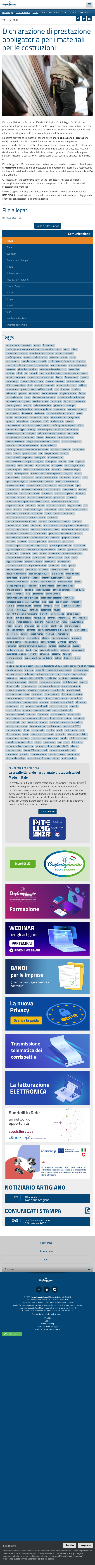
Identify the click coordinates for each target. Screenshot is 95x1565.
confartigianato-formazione (61, 361)
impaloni (29, 545)
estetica (64, 453)
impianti (73, 706)
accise (58, 353)
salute (56, 529)
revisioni (55, 537)
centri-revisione (49, 393)
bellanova (29, 674)
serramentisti (50, 485)
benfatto (31, 629)
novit (59, 730)
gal (8, 481)
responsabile (38, 730)
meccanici (30, 505)
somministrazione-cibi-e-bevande (22, 597)
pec (85, 505)
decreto (22, 365)
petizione (11, 541)
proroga (61, 433)
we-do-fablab (42, 465)
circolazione (25, 493)
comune (72, 642)
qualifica (44, 702)
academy (56, 654)
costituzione (64, 645)
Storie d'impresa (15, 286)
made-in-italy (72, 573)
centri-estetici (13, 425)
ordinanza (29, 625)
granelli (24, 389)
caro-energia (54, 521)
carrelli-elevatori (14, 669)
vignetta (80, 461)
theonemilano (56, 718)
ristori (9, 625)
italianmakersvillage (16, 758)
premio (10, 662)
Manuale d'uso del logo (48, 1326)
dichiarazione (78, 649)
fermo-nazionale (14, 657)
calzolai (70, 413)
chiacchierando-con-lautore (19, 742)
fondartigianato (14, 405)
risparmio (80, 493)
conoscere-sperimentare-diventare (23, 601)
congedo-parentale (61, 589)
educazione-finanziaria (71, 533)
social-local (42, 706)
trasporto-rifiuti (14, 730)
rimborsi (35, 738)
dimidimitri (12, 429)
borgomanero (51, 453)
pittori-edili (54, 565)
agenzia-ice (42, 545)
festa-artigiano (14, 702)
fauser (57, 609)
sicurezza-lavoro (48, 445)
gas (40, 509)
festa (64, 621)
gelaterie (24, 754)
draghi (64, 738)
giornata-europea (15, 698)
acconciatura (33, 637)
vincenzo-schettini (15, 629)
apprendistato (13, 718)
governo (10, 421)
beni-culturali (13, 722)
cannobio (32, 722)
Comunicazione (23, 12)
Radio (10, 266)
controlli (51, 617)
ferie (76, 433)
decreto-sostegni (72, 469)
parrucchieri (78, 449)
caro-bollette (58, 690)
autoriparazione (37, 353)
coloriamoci (12, 678)
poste (71, 565)
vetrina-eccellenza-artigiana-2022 (52, 746)
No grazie (86, 1545)
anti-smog (37, 694)
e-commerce (20, 417)
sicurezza (11, 369)
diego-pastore (66, 525)
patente (29, 706)
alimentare (36, 525)
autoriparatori (13, 413)
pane (9, 509)
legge (22, 429)
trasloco (67, 657)
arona (24, 726)
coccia (9, 473)
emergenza (51, 461)
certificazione (54, 726)
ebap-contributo (38, 754)
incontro (10, 445)
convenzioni (35, 417)
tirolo (74, 557)
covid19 (33, 654)
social (45, 625)
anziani (36, 577)
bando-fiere (76, 698)
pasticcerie (68, 541)
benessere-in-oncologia (44, 397)
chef (64, 565)
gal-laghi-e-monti (15, 649)
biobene (49, 381)
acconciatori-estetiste (51, 597)
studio (41, 505)
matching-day (52, 621)
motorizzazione (69, 758)
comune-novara (71, 373)
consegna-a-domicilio (49, 686)
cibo (76, 501)
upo (56, 389)
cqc (52, 365)
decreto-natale (13, 734)
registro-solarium (15, 505)
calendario (37, 513)
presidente (38, 593)
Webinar (11, 254)
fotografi (50, 385)
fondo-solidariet (24, 621)
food (45, 750)
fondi (26, 730)
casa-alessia (25, 533)
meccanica (11, 513)
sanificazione (39, 557)
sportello (29, 589)
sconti (53, 625)
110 (8, 385)
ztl (38, 625)
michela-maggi (81, 669)
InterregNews (14, 273)
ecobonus (39, 413)
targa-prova (54, 541)
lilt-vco (34, 581)
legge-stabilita (57, 613)
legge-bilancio (74, 505)
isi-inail (48, 698)
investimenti (63, 385)
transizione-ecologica (72, 694)
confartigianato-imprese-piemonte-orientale (27, 449)
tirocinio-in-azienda (16, 690)
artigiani (31, 433)
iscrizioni (39, 621)
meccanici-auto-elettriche (34, 718)
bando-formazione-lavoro (59, 669)
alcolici (38, 742)
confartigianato (14, 357)
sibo (51, 601)
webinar (27, 357)
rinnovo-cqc (81, 525)
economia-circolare (31, 425)
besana (82, 489)
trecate (33, 517)
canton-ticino (13, 477)
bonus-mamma (52, 694)
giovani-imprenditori (27, 369)
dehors (18, 625)
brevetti (44, 613)
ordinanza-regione (45, 674)
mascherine (12, 389)
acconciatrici (12, 553)
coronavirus (12, 353)
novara (24, 381)
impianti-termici (14, 437)
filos (57, 605)
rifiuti (19, 373)
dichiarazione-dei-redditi (39, 497)
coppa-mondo (37, 633)
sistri (66, 742)
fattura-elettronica (40, 469)
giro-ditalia (79, 718)
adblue (58, 657)
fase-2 (40, 437)
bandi (28, 649)
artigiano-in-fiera (68, 393)
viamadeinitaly (30, 702)
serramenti (34, 393)
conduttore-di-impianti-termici (41, 549)
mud (50, 389)
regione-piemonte (45, 377)
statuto (21, 497)
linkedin (61, 549)
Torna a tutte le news (47, 226)
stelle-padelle (21, 473)
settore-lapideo (48, 581)
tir (26, 373)
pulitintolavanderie (42, 405)
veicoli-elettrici (66, 485)
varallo (17, 453)
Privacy (47, 1317)
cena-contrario (13, 710)
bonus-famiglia (48, 642)
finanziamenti (71, 377)
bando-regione (45, 429)
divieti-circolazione (15, 441)
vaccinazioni (63, 561)
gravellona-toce (65, 581)
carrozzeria (12, 754)
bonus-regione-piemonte (31, 678)
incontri (67, 401)
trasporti (69, 353)
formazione (48, 345)
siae (32, 389)
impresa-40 (62, 633)
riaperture (24, 577)
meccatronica (13, 361)
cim (23, 722)
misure (42, 521)
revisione (61, 365)
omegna (48, 605)
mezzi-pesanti (50, 525)
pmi (67, 465)
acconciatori (48, 349)
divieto (76, 537)
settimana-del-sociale (50, 369)
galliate (70, 493)
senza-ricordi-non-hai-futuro (38, 657)
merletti (39, 385)
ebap (74, 349)
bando (30, 377)
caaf (69, 577)
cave (58, 481)
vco (67, 509)
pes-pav (49, 481)
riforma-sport (73, 690)
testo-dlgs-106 (11, 217)
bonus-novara (61, 698)
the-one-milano (72, 625)
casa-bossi (12, 493)
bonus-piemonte (14, 397)
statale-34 (47, 493)
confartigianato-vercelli (17, 581)
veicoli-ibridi (79, 545)
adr (40, 453)
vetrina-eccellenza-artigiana (20, 461)
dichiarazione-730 (39, 537)
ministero (68, 597)
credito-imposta (40, 401)
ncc (59, 742)
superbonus (59, 409)
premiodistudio (79, 509)
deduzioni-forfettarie (16, 573)
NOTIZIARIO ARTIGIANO (35, 1187)
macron (10, 621)
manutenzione (31, 642)
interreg (31, 429)
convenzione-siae (65, 585)
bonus (84, 373)
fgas (78, 485)
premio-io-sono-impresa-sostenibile (23, 501)
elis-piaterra (57, 573)
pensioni (24, 738)
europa (76, 645)
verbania (50, 633)
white (42, 517)
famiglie (10, 605)
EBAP (10, 312)
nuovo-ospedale (14, 746)
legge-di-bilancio (14, 561)
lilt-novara (80, 702)
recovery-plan (36, 481)
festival (10, 529)
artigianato (74, 417)
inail (30, 385)
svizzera (54, 449)
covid (66, 349)
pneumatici (59, 405)
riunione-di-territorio (61, 501)
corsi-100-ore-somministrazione (22, 613)
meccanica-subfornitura (39, 758)
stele (25, 525)
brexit (46, 425)
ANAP (10, 305)
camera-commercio (77, 409)
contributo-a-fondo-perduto (19, 457)
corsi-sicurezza (43, 589)
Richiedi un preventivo (12, 1334)
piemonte (25, 553)
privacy (24, 353)
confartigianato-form (63, 513)
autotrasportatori (54, 473)
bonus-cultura (79, 674)
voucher (75, 389)
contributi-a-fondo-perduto (19, 409)
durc (20, 465)
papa (26, 694)
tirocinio (61, 505)
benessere (27, 413)
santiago (34, 609)
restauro (60, 381)
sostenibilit (46, 609)
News (35, 12)
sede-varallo (71, 730)
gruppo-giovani (58, 714)
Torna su (47, 1269)
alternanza (43, 714)
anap (59, 349)
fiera (41, 381)
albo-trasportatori (15, 569)
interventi (76, 637)
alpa (71, 461)
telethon (67, 654)
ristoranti (30, 698)
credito (56, 441)
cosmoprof (44, 690)
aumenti (51, 505)
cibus (9, 593)
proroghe (53, 533)
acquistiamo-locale (37, 565)
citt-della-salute (23, 617)
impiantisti (12, 533)
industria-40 (64, 617)
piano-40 (40, 669)
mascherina (12, 738)
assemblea (74, 369)
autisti (9, 377)
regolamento (77, 465)
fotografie (76, 601)
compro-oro (27, 477)
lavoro (59, 377)
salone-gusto (74, 714)
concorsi (22, 541)
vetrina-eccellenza (59, 569)
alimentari (11, 393)
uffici (80, 425)
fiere (35, 553)
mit (74, 617)
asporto (26, 710)
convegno (44, 654)
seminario (56, 469)
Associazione (46, 1251)
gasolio (22, 393)
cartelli (84, 549)
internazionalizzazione (27, 445)
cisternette (73, 734)
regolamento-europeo (50, 682)
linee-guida (79, 589)
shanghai (18, 593)
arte (67, 557)
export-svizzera (47, 585)
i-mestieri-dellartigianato (18, 557)
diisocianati (36, 421)
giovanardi (41, 541)
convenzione (19, 385)
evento (67, 521)
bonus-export (62, 601)
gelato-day (51, 678)
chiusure (53, 754)
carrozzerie (56, 401)
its (60, 625)
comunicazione (13, 525)
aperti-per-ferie (53, 373)
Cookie (47, 1320)
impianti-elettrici (14, 589)
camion (62, 461)
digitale (68, 473)
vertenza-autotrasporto (17, 537)
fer (35, 649)
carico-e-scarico (14, 642)
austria (39, 561)
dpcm (33, 381)
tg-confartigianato (15, 549)
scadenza (59, 493)
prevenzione (81, 629)
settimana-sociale (75, 381)
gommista (60, 734)
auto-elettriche (13, 401)
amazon (43, 722)
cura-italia (52, 517)
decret (56, 758)
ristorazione (50, 509)
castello (84, 377)
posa (25, 734)
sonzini (83, 682)
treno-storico (51, 477)
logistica (81, 361)
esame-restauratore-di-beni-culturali (55, 629)
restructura (65, 477)
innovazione (12, 706)
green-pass (43, 365)
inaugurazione (76, 621)
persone (77, 521)
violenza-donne (58, 417)
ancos (64, 357)
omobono (32, 690)
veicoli (46, 501)
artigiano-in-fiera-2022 (62, 702)
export (31, 365)
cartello (24, 633)
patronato (20, 377)
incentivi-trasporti (42, 710)
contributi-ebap (70, 682)
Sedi (46, 1259)
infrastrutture (37, 473)
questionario (76, 678)
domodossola (13, 686)
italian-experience (43, 409)
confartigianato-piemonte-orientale (23, 349)
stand (38, 477)
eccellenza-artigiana (71, 441)
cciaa (31, 541)
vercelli (42, 361)
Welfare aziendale (16, 318)
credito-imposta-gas (16, 585)
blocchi (10, 617)
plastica (74, 746)
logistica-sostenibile (71, 605)
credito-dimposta (14, 545)
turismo (83, 617)
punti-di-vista (29, 453)
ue (22, 706)
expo (9, 453)
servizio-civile (13, 489)
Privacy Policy (67, 1553)
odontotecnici (41, 357)
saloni (62, 754)
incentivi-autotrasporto (53, 577)
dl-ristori (29, 669)
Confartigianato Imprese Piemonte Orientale (10, 4)
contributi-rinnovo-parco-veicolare (66, 722)
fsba (26, 469)
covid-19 (66, 449)
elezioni (27, 405)
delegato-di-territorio (40, 529)
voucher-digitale (14, 694)
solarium (33, 585)
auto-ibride (31, 569)
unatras (10, 373)
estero (43, 553)
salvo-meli (24, 513)
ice (69, 433)
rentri (77, 473)
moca (77, 657)
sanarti (33, 373)
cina (44, 601)
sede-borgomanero (15, 637)
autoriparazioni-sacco (16, 654)
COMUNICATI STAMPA (47, 1210)
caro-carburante (65, 437)
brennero (50, 437)
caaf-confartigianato (62, 710)
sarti (85, 477)
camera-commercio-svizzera (32, 645)
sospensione (12, 726)
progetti (65, 537)
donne (48, 513)
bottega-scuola (24, 605)
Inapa (10, 299)
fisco (74, 385)
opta (40, 698)
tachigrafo (40, 457)
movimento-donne (55, 413)
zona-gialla (57, 465)
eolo (28, 593)
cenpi (27, 397)
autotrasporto (13, 345)
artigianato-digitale (49, 649)
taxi (41, 373)
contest (52, 645)
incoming (11, 465)
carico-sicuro (40, 533)
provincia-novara (50, 738)
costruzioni (50, 561)
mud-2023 (21, 609)
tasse (77, 581)
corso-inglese (73, 613)
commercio (73, 754)
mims (68, 718)
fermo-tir (28, 746)
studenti (33, 682)
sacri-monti (49, 742)
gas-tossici (59, 497)
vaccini (17, 509)
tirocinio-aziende (37, 726)
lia (72, 569)
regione (39, 461)
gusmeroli (72, 549)
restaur (10, 609)
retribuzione (39, 617)
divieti (84, 734)
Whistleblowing (47, 1323)
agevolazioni (22, 529)
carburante (54, 553)
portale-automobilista (16, 517)
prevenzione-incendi (72, 553)
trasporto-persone (60, 637)
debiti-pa (63, 678)
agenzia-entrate (14, 674)
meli (82, 730)
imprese (65, 389)
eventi (37, 345)
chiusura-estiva (14, 750)
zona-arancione (55, 457)
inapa (9, 417)
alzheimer (29, 437)
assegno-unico (29, 686)
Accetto (69, 1545)
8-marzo (62, 642)
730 (46, 421)
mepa (36, 493)
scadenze (43, 569)
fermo (82, 393)
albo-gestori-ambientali (42, 734)
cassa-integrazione (15, 433)
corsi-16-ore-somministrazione (21, 521)
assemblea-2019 (72, 726)
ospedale (26, 489)
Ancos (10, 292)
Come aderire (47, 811)
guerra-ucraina (53, 593)
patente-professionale (60, 545)
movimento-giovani (71, 686)
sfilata (66, 674)
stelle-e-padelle (71, 481)
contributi (11, 365)
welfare (41, 389)
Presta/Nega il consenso (70, 1556)
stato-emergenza (78, 738)
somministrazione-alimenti (74, 529)
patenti (69, 421)
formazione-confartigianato (62, 750)
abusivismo (22, 421)
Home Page (7, 12)
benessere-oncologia (16, 682)
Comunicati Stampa (17, 260)
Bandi (10, 247)
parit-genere (29, 509)
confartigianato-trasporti (63, 425)
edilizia (82, 385)
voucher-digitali (19, 481)
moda (72, 357)
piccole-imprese (52, 489)
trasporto (26, 345)
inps (58, 674)
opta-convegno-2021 (39, 573)
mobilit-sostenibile (15, 485)
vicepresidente (33, 485)
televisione (77, 742)
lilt (65, 369)
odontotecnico (69, 489)
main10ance (57, 421)
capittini (50, 730)
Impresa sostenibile (17, 325)
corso (50, 353)
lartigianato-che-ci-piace (38, 441)
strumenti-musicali (15, 714)
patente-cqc (12, 381)
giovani (27, 401)
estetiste (54, 357)
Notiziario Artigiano (17, 279)
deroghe (28, 561)
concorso (71, 497)
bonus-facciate (55, 557)
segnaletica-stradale (16, 565)
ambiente (38, 489)
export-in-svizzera (58, 706)
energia (70, 405)
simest (76, 477)
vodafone (59, 429)
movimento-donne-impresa (71, 397)
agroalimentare (29, 361)
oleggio (45, 637)
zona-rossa (12, 577)
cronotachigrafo (14, 469)
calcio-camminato (46, 433)
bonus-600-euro (31, 750)
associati (65, 649)
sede (46, 417)
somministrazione (77, 365)
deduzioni (11, 497)
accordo (37, 605)
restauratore (72, 429)
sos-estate (79, 401)
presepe (31, 714)
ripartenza (11, 645)
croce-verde (12, 633)
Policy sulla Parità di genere (47, 1329)
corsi (79, 413)
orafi (61, 509)
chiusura (29, 465)
